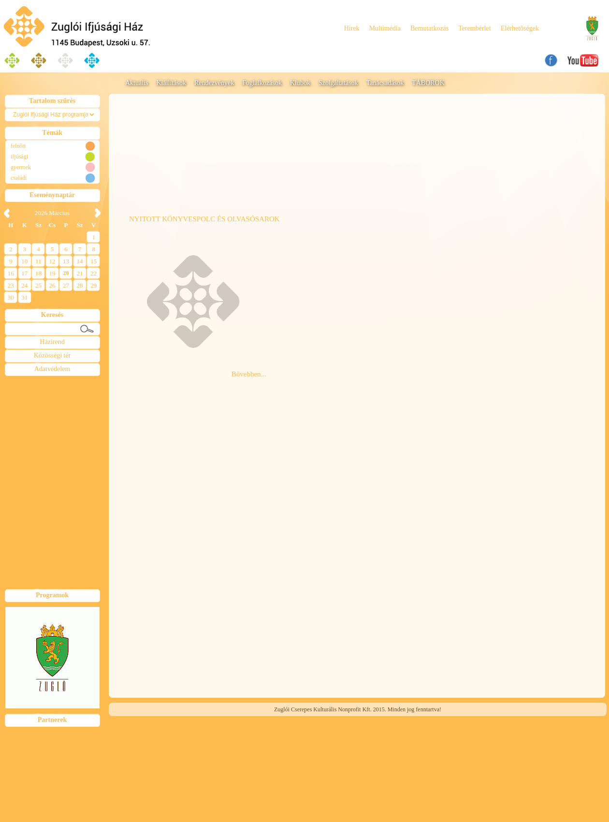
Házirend (52, 342)
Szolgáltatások (338, 83)
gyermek (21, 167)
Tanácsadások (385, 83)
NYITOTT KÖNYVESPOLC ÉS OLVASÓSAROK (204, 219)
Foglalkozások (262, 83)
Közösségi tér (52, 355)
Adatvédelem (52, 369)
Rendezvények (214, 83)
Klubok (300, 83)
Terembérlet (474, 28)
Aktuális (136, 83)
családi (19, 177)
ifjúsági (19, 156)
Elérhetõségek (520, 28)
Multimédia (385, 28)
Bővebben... (249, 374)
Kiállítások (171, 83)
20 (66, 273)
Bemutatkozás (429, 28)
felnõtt (18, 146)
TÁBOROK (428, 83)
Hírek (352, 28)
